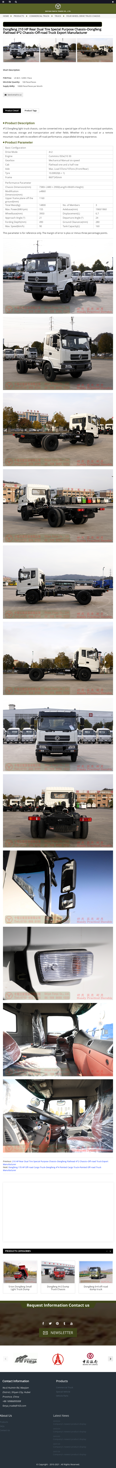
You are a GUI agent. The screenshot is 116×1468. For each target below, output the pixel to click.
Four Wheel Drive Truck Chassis (83, 16)
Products (19, 16)
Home (6, 16)
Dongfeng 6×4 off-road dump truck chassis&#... (96, 1288)
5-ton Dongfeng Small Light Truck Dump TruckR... (20, 1288)
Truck (58, 16)
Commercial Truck (39, 16)
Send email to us (14, 94)
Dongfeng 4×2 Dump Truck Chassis (58, 1288)
